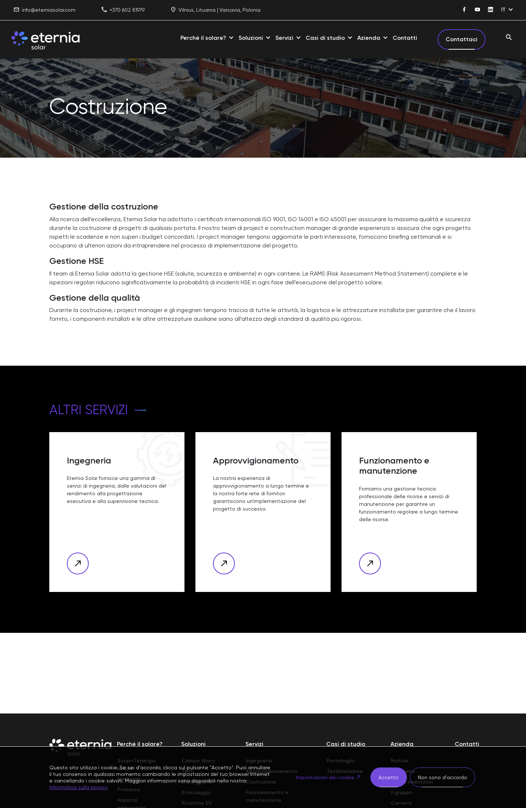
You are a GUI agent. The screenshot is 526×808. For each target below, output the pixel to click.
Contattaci (461, 39)
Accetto (388, 777)
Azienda (368, 37)
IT (503, 10)
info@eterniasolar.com (45, 10)
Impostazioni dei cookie (325, 777)
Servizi (284, 37)
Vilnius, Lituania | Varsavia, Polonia (215, 10)
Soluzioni (251, 37)
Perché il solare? (203, 37)
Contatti (405, 37)
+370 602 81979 (123, 10)
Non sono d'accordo (442, 777)
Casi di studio (325, 37)
